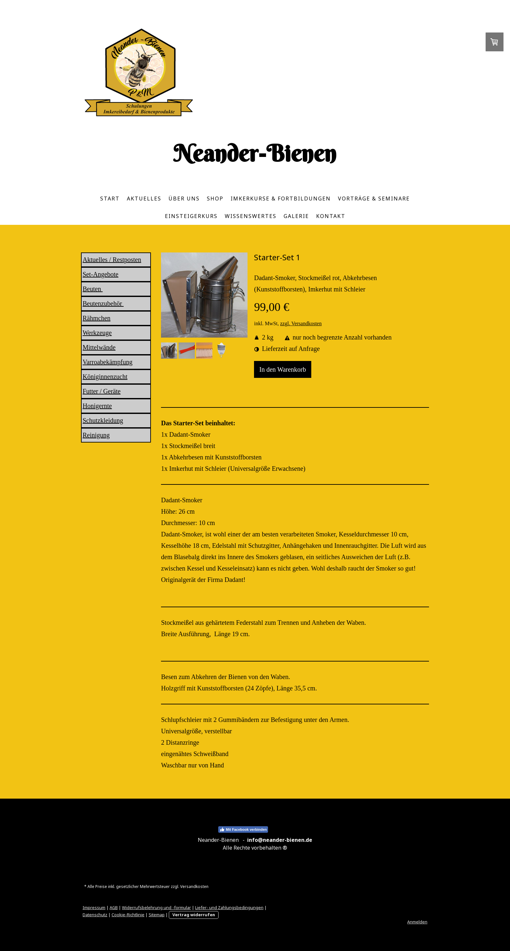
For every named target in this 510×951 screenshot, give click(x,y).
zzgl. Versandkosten (301, 323)
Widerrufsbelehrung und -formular (156, 907)
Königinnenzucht (105, 376)
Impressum (94, 907)
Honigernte (97, 405)
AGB (114, 907)
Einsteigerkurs (191, 216)
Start (110, 198)
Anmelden (417, 922)
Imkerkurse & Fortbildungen (281, 198)
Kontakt (330, 216)
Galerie (296, 216)
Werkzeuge (97, 332)
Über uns (184, 198)
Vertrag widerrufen (193, 915)
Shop (215, 198)
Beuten (93, 288)
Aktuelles (144, 198)
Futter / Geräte (102, 391)
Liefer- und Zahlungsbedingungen (229, 907)
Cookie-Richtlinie (128, 915)
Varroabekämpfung (107, 362)
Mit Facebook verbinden (243, 829)
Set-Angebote (100, 274)
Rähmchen (97, 318)
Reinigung (96, 435)
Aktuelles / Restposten (112, 259)
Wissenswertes (250, 216)
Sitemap (157, 915)
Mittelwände (99, 347)
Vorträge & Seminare (374, 198)
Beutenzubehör (103, 303)
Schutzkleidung (103, 420)
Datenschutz (95, 915)
